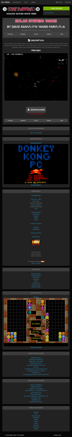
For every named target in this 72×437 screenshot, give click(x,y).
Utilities (36, 218)
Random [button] (23, 34)
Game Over (36, 201)
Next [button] (61, 34)
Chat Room (36, 277)
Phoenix (36, 367)
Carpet (36, 429)
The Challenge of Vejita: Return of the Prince (36, 374)
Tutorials (35, 216)
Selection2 (36, 417)
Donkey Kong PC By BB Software (36, 164)
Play (26, 2)
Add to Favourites (36, 233)
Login (68, 2)
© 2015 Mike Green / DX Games (14, 435)
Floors (36, 421)
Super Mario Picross (36, 363)
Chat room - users (36, 199)
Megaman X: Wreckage (36, 388)
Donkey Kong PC (36, 386)
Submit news (36, 236)
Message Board (36, 195)
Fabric (36, 423)
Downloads (36, 214)
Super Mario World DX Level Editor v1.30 (36, 396)
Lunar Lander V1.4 (36, 392)
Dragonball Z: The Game (36, 361)
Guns (36, 414)
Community (17, 2)
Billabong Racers (36, 357)
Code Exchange (36, 212)
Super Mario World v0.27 (36, 359)
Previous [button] (10, 34)
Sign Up (59, 2)
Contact (36, 227)
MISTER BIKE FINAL (36, 401)
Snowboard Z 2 (36, 372)
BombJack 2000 (36, 398)
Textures (36, 425)
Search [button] (49, 34)
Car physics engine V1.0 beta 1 (36, 371)
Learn (33, 2)
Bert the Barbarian (36, 394)
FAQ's (36, 220)
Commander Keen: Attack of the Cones (36, 369)
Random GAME (36, 287)
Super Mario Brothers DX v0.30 (36, 365)
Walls (36, 419)
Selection (36, 412)
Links (36, 208)
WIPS (36, 281)
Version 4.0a (57, 435)
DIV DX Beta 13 (49, 12)
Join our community (35, 132)
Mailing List (36, 229)
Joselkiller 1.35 (36, 400)
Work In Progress (36, 205)
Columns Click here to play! (36, 322)
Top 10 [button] (36, 34)
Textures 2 (36, 427)
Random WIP (36, 285)
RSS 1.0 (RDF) (36, 263)
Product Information (36, 223)
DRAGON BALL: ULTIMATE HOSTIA (36, 390)
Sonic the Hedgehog (36, 385)
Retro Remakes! (36, 274)
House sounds (36, 416)
